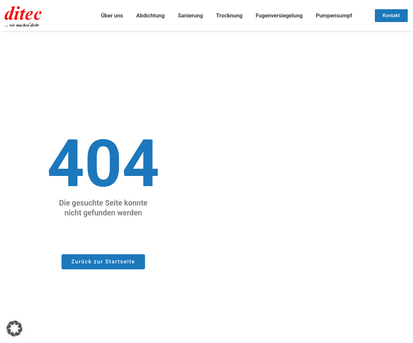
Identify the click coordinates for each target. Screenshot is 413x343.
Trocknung (229, 15)
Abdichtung (150, 15)
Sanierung (190, 15)
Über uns (112, 15)
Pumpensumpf (334, 15)
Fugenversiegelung (279, 15)
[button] (14, 328)
